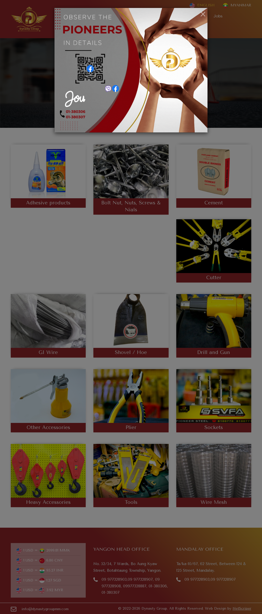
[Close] (203, 14)
